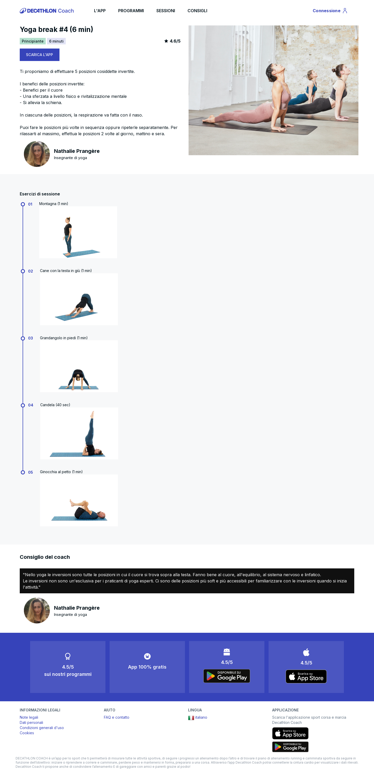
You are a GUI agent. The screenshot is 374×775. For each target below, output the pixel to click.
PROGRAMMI (131, 10)
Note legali (29, 717)
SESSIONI (165, 10)
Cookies (27, 733)
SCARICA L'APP (39, 54)
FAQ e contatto (116, 717)
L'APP (100, 10)
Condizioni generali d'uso (42, 727)
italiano (197, 718)
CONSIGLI (197, 10)
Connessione (330, 11)
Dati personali (31, 722)
